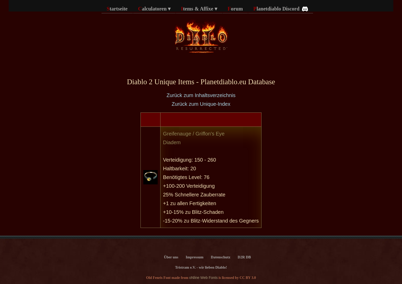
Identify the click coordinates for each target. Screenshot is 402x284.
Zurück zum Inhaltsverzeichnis (201, 95)
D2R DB (244, 257)
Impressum (194, 257)
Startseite (117, 9)
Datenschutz (220, 257)
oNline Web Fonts (203, 278)
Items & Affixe (199, 9)
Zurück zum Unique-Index (201, 104)
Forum (235, 9)
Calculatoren (154, 9)
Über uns (171, 257)
